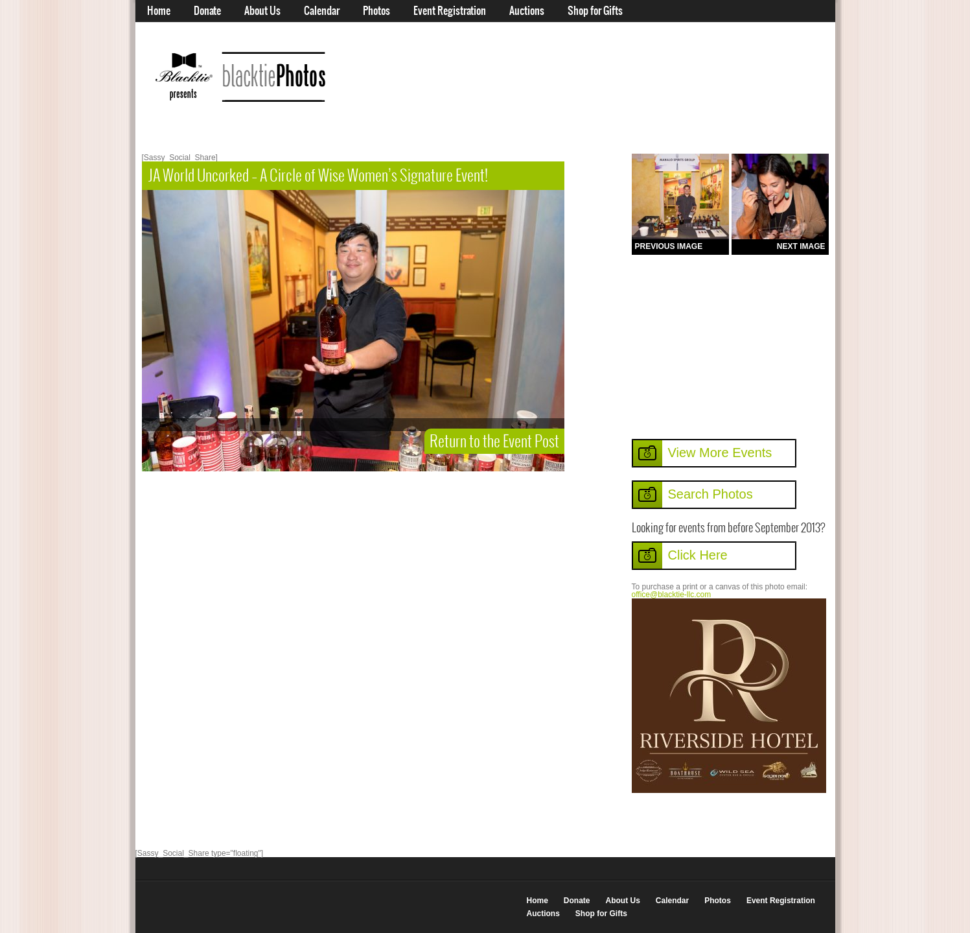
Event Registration (449, 11)
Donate (207, 11)
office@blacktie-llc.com (671, 594)
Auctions (526, 11)
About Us (262, 11)
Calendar (322, 11)
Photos (376, 11)
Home (158, 11)
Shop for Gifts (595, 11)
